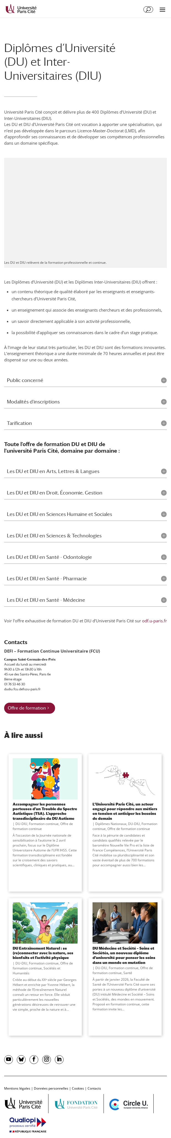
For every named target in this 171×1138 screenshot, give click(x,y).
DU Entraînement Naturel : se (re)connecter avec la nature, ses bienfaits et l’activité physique (43, 953)
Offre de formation (27, 708)
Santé (127, 973)
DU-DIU (21, 823)
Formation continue (44, 823)
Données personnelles (51, 1088)
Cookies (78, 1088)
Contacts (94, 1088)
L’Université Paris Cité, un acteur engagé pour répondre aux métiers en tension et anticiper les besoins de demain (125, 811)
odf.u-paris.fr (154, 620)
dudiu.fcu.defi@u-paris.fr (22, 689)
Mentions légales (17, 1088)
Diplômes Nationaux (110, 823)
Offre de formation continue (128, 828)
